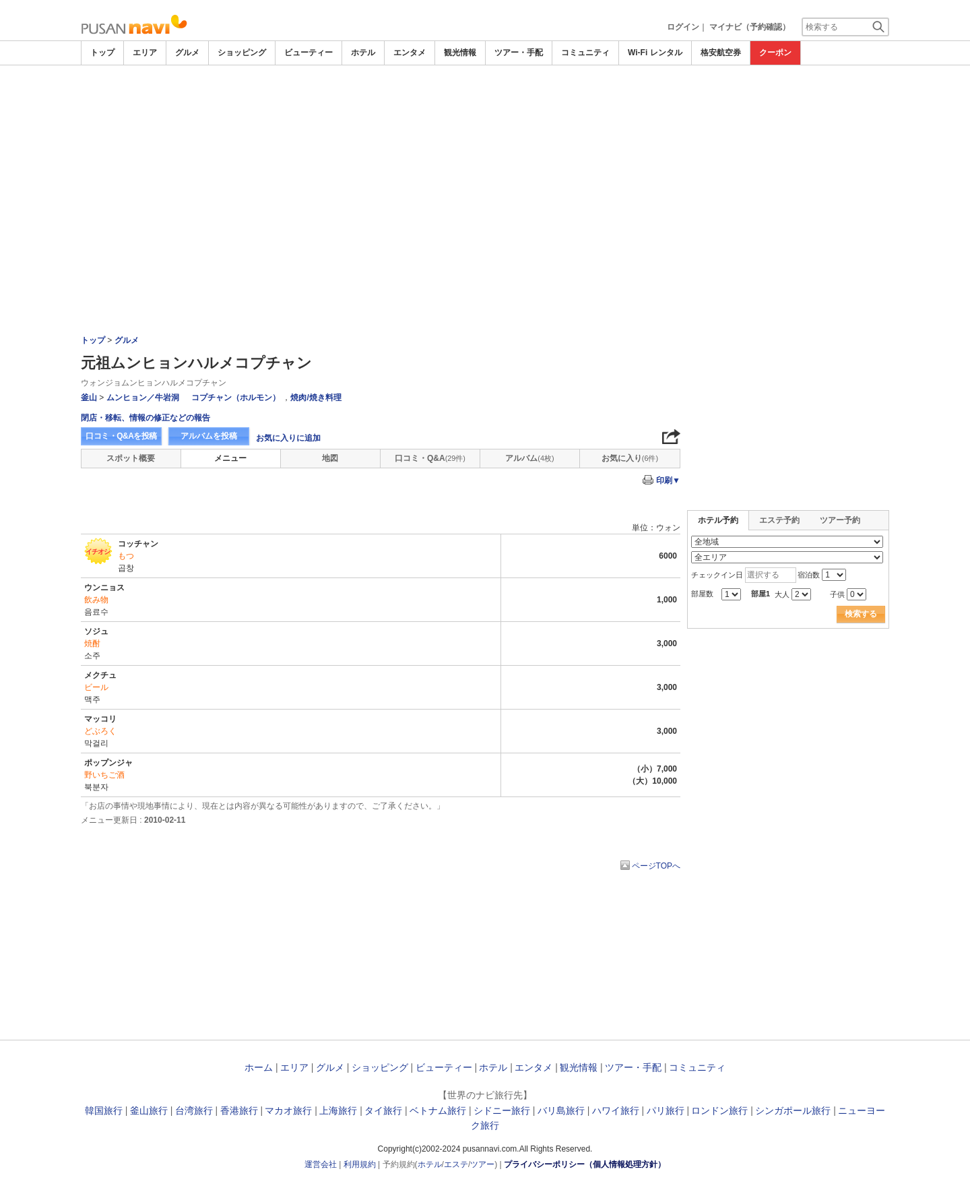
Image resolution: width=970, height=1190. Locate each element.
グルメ (187, 52)
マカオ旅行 (288, 1110)
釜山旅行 (149, 1110)
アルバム (529, 458)
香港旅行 (239, 1110)
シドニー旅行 (502, 1110)
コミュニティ (585, 52)
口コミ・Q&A (430, 458)
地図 (330, 458)
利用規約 (360, 1164)
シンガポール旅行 (793, 1110)
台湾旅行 (194, 1110)
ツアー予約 (840, 520)
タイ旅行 (383, 1110)
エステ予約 (779, 520)
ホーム (259, 1067)
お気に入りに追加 (288, 438)
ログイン (683, 27)
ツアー (482, 1164)
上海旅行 (338, 1110)
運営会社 (320, 1164)
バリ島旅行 (561, 1110)
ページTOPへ (656, 866)
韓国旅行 (104, 1110)
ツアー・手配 (518, 52)
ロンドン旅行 (719, 1110)
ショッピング (242, 52)
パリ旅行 (665, 1110)
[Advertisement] (485, 166)
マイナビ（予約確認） (749, 27)
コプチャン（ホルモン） (235, 397)
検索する (861, 614)
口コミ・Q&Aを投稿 (121, 436)
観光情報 (460, 52)
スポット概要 (130, 458)
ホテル (363, 52)
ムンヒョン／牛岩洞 (142, 397)
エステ (456, 1164)
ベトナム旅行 (438, 1110)
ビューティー (308, 52)
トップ (102, 52)
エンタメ (409, 52)
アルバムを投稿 (209, 436)
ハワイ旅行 (615, 1110)
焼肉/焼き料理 (315, 397)
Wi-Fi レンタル (655, 52)
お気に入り (630, 458)
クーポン (775, 52)
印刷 (668, 480)
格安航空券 (721, 52)
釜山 (89, 397)
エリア (145, 52)
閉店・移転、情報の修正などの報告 (145, 417)
